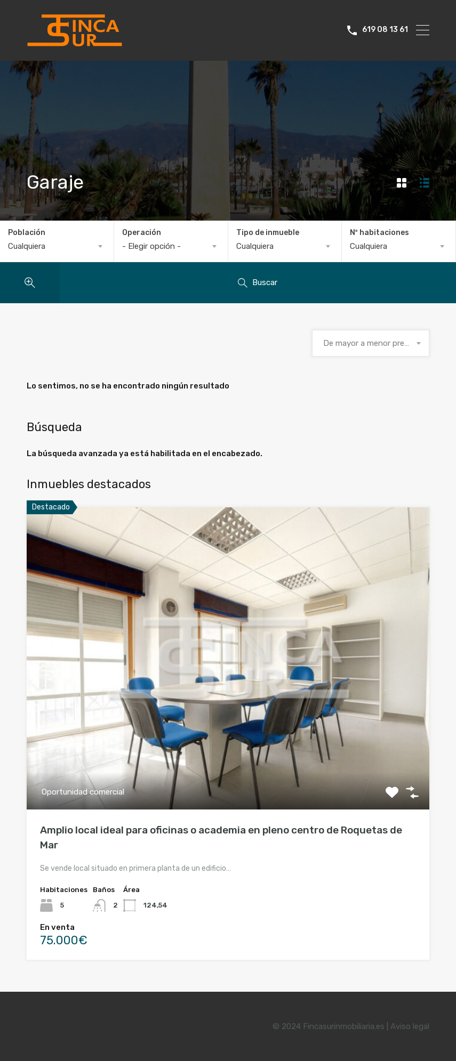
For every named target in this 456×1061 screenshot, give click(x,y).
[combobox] (57, 246)
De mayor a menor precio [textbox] (369, 343)
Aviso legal (409, 1026)
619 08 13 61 (385, 30)
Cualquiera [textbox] (26, 246)
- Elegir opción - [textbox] (151, 246)
